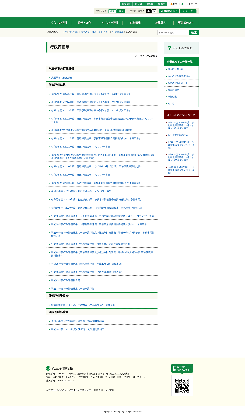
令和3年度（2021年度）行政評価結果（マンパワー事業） (82, 146)
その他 (171, 103)
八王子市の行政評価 (62, 77)
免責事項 (98, 389)
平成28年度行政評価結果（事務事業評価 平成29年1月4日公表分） (87, 263)
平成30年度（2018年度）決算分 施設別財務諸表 (77, 328)
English (123, 4)
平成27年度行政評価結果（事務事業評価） (74, 288)
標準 (112, 11)
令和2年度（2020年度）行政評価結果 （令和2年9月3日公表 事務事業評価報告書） (97, 166)
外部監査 (172, 96)
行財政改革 (117, 32)
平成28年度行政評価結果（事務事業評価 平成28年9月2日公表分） (87, 271)
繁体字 (161, 4)
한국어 (135, 4)
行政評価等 (173, 89)
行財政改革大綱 (175, 69)
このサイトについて (56, 389)
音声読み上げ (170, 11)
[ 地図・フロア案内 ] (119, 373)
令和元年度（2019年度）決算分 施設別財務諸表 (77, 320)
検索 (194, 32)
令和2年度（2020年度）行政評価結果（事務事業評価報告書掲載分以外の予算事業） (96, 182)
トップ (63, 32)
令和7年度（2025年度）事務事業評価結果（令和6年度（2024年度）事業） (91, 93)
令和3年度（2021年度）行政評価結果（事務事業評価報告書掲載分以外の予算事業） (96, 138)
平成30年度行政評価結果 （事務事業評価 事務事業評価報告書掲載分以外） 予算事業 (99, 223)
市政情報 (73, 32)
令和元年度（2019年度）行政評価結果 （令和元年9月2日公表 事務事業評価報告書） (98, 207)
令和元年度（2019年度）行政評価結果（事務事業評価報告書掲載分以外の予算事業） (96, 199)
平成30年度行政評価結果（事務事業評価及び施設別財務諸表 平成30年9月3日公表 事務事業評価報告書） (102, 234)
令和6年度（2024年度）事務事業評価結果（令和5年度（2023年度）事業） (91, 101)
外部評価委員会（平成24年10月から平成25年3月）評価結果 (83, 304)
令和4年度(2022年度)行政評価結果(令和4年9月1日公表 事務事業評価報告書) (92, 129)
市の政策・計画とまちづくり (95, 32)
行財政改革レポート (178, 82)
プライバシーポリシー (80, 389)
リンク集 (109, 389)
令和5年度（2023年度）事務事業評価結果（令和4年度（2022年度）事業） (91, 110)
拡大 (121, 11)
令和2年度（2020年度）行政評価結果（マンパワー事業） (82, 174)
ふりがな (189, 11)
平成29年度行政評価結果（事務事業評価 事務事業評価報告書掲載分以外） (92, 243)
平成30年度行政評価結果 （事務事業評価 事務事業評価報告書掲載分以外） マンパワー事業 (102, 215)
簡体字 (148, 4)
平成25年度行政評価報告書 (65, 279)
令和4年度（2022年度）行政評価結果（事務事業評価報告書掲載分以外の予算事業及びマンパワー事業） (102, 120)
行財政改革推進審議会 (179, 75)
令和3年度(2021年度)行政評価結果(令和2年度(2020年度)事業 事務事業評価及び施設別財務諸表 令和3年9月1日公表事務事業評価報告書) (104, 156)
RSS (175, 4)
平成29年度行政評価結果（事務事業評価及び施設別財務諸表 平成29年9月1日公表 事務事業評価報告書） (102, 253)
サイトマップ (191, 4)
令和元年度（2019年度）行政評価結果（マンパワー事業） (82, 190)
